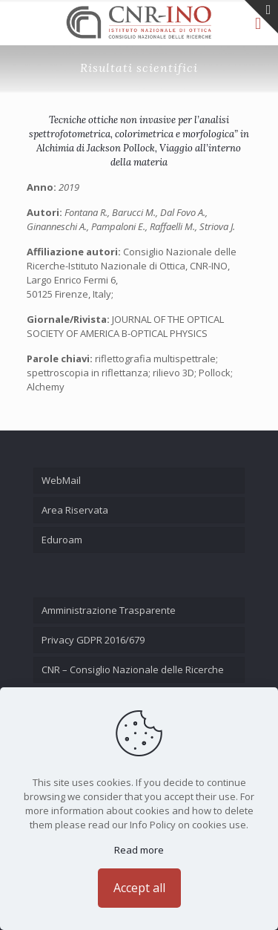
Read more (139, 850)
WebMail (61, 480)
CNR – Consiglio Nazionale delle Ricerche (133, 669)
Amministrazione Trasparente (109, 610)
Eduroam (62, 539)
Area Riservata (75, 510)
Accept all (139, 888)
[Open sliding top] (261, 16)
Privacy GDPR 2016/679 (93, 639)
